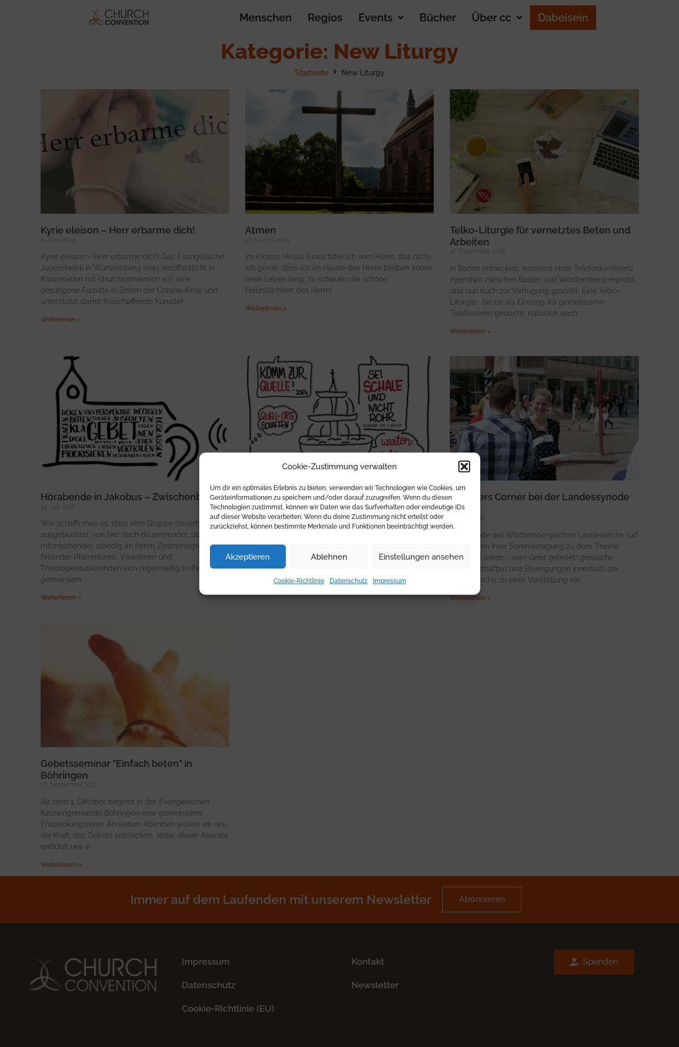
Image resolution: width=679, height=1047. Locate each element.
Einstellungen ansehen (421, 556)
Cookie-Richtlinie (299, 581)
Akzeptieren (247, 556)
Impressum (389, 581)
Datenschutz (349, 581)
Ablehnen (329, 556)
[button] (464, 466)
